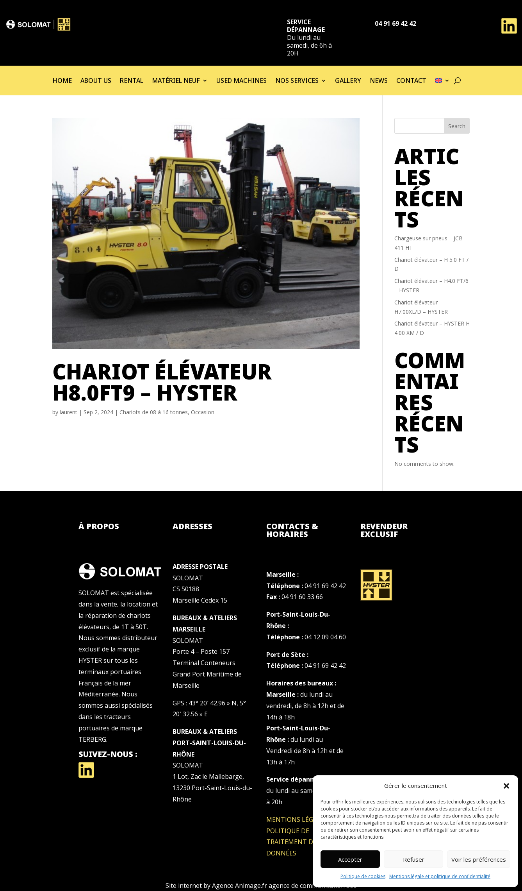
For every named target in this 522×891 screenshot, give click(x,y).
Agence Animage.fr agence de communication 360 (284, 885)
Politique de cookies (362, 876)
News (379, 81)
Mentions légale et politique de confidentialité (439, 876)
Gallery (348, 81)
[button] (506, 786)
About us (95, 81)
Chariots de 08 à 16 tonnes (153, 412)
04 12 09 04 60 (325, 637)
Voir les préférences (478, 859)
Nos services (297, 81)
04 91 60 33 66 (302, 596)
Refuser (413, 859)
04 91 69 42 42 (325, 585)
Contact (411, 81)
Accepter (350, 859)
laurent (68, 412)
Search (456, 126)
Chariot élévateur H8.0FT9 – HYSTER (162, 382)
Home (62, 81)
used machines (241, 81)
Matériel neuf (176, 81)
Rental (131, 81)
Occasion (202, 412)
